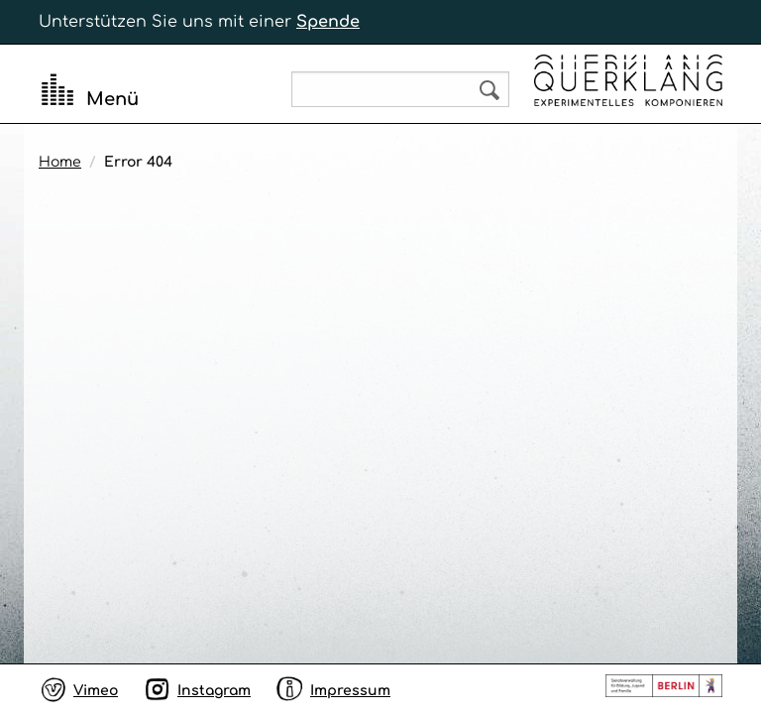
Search (489, 90)
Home (60, 162)
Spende (328, 22)
